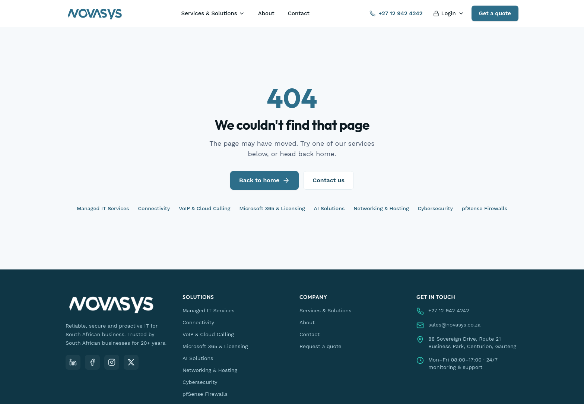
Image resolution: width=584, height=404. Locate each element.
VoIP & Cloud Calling (204, 208)
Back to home (264, 180)
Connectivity (154, 208)
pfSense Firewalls (484, 208)
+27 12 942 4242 (395, 13)
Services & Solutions (213, 13)
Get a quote (495, 13)
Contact (299, 13)
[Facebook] (92, 362)
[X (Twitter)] (131, 362)
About (266, 13)
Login (448, 13)
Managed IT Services (103, 208)
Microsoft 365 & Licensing (272, 208)
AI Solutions (329, 208)
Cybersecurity (435, 208)
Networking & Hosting (381, 208)
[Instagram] (111, 362)
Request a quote (320, 346)
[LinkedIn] (73, 362)
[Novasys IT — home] (95, 13)
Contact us (328, 180)
